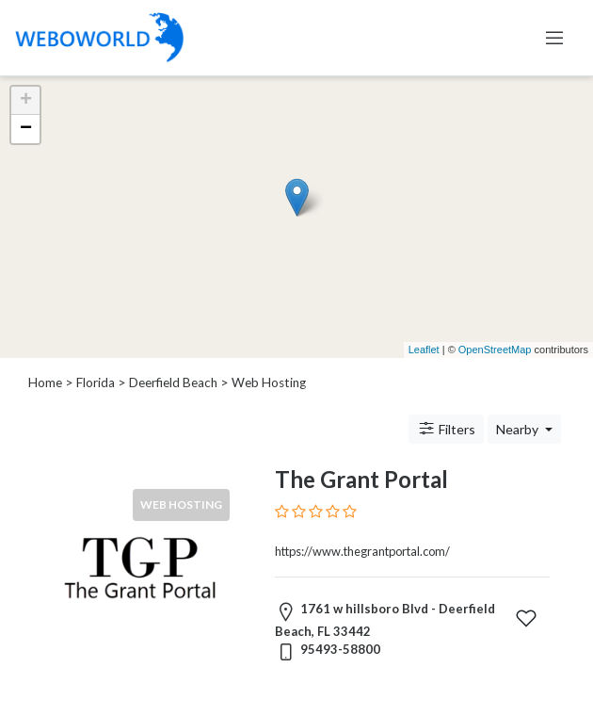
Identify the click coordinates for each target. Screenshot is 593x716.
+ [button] (26, 101)
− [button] (26, 129)
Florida (95, 382)
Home (45, 382)
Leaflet (424, 349)
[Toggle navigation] (554, 38)
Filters (446, 428)
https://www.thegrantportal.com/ (362, 551)
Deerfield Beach (173, 382)
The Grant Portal (361, 479)
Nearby (518, 429)
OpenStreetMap (495, 349)
